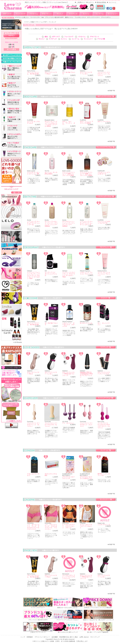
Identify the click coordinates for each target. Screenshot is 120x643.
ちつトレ (86, 14)
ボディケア (7, 14)
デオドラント (47, 14)
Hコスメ (60, 14)
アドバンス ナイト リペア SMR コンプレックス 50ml (68, 173)
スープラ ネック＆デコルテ (33, 122)
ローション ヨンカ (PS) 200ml (51, 173)
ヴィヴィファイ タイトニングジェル (51, 273)
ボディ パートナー (104, 121)
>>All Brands (17, 342)
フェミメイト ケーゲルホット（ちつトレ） (86, 424)
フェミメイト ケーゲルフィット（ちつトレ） (104, 73)
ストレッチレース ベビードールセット (87, 526)
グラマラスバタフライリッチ (68, 477)
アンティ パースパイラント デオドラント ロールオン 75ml (68, 274)
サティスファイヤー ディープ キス (104, 373)
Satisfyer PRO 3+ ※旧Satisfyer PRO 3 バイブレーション (86, 374)
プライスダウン (106, 17)
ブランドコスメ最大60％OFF (54, 17)
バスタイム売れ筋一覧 (106, 196)
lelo (42, 17)
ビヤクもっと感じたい (22, 17)
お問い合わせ (84, 637)
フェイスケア (21, 14)
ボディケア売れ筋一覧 (106, 96)
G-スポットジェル (86, 323)
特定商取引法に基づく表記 (68, 637)
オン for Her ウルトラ (68, 73)
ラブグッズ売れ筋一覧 (106, 347)
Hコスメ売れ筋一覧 (106, 298)
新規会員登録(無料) (11, 38)
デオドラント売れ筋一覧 (106, 247)
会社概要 (55, 637)
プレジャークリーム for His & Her (33, 73)
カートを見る (11, 49)
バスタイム (34, 14)
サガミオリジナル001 (51, 474)
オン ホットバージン (104, 324)
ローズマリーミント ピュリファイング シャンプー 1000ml (68, 224)
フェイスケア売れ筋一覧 (106, 147)
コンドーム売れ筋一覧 (106, 450)
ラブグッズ (73, 14)
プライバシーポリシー (42, 637)
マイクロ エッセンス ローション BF (33, 173)
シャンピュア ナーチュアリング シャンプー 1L (33, 223)
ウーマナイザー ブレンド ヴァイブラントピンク (68, 577)
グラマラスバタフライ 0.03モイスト (86, 477)
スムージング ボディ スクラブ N (104, 222)
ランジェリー (113, 14)
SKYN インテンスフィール (104, 474)
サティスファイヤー (93, 17)
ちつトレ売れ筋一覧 (106, 398)
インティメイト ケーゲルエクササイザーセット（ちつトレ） (104, 425)
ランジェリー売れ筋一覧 (106, 499)
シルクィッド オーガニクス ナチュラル (68, 324)
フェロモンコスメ (80, 17)
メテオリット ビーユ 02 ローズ (104, 173)
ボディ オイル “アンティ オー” (68, 123)
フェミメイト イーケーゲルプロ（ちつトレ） (51, 424)
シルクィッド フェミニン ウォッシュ (86, 273)
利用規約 (30, 637)
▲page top (111, 90)
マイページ (112, 2)
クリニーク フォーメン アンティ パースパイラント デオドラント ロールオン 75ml (33, 275)
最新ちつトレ (69, 17)
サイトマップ (95, 637)
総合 (46, 37)
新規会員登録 (101, 2)
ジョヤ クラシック (104, 525)
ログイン (91, 2)
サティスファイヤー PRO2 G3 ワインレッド (68, 373)
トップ (22, 637)
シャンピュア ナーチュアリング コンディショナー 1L (86, 223)
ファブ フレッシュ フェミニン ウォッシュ (104, 273)
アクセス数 (101, 39)
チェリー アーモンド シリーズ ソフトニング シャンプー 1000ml (51, 224)
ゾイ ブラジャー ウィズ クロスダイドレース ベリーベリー (51, 527)
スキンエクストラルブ (33, 474)
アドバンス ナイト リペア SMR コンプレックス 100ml (86, 173)
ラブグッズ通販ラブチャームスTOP (35, 22)
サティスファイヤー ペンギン (86, 73)
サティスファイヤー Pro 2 (51, 73)
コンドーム (99, 14)
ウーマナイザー (35, 17)
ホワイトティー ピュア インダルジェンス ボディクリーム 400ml (51, 124)
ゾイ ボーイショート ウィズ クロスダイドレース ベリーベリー (34, 527)
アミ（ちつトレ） (68, 423)
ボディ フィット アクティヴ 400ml (86, 122)
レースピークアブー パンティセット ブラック (68, 526)
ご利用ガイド (81, 2)
